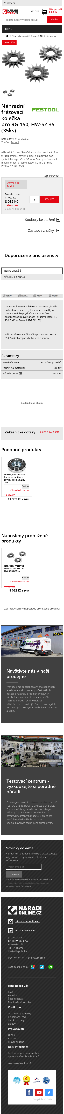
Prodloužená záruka (19, 1002)
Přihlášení (9, 3)
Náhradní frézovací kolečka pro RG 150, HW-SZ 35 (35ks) (14, 568)
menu (8, 29)
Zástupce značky (44, 230)
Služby (12, 1023)
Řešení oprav (15, 998)
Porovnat (54, 175)
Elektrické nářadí (20, 35)
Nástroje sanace (48, 35)
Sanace (34, 35)
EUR (37, 11)
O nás (11, 1034)
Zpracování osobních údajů (23, 1056)
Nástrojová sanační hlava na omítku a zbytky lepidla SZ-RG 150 (14, 478)
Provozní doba (16, 1041)
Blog (10, 992)
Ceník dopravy (16, 1020)
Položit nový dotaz (49, 431)
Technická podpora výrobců (24, 1053)
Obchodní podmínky (19, 1013)
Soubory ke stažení (42, 219)
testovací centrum (39, 802)
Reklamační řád (17, 1016)
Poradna (13, 995)
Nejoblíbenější (13, 270)
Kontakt (12, 1038)
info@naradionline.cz (27, 921)
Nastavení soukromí (19, 1063)
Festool (15, 142)
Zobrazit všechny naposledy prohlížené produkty (32, 608)
